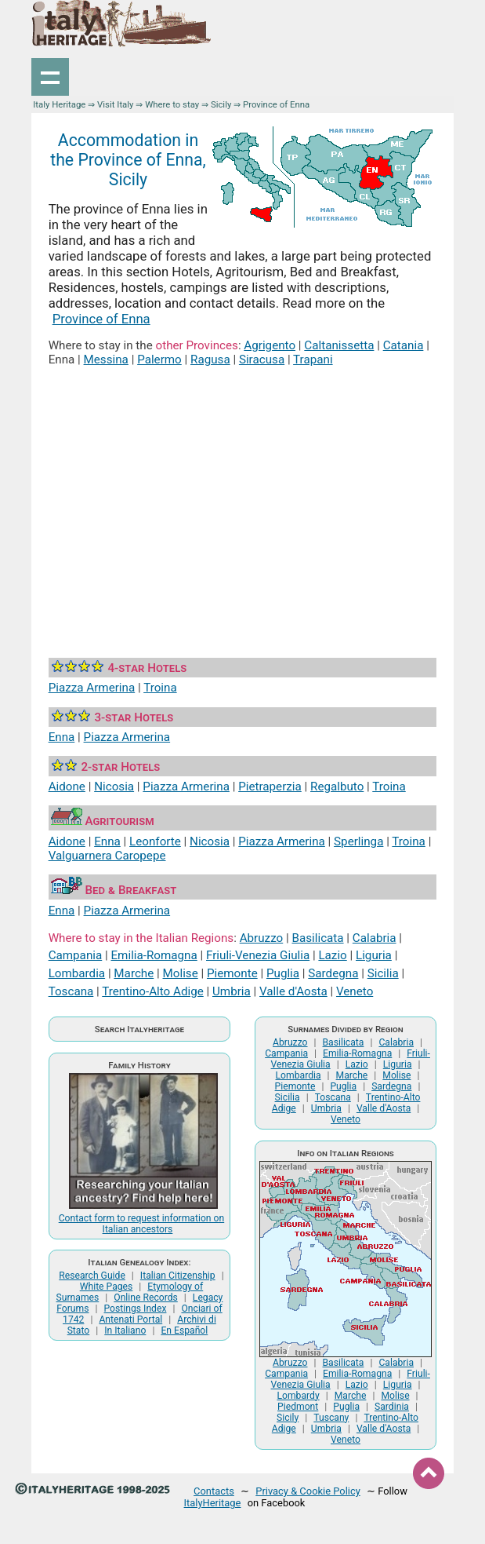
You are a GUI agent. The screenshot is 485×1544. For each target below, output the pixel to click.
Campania (76, 955)
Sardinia (392, 1406)
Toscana (71, 991)
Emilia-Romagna (153, 955)
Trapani (313, 359)
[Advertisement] (243, 494)
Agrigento (269, 345)
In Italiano (125, 1330)
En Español (184, 1330)
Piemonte (232, 973)
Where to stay (172, 104)
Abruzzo (262, 938)
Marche (134, 973)
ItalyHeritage (212, 1503)
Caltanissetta (339, 345)
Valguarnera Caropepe (107, 856)
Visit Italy (115, 104)
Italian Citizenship (177, 1275)
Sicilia (383, 973)
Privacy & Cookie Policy (307, 1491)
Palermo (159, 359)
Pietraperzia (270, 786)
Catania (403, 345)
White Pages (106, 1286)
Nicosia (114, 786)
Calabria (374, 938)
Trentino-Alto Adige (152, 991)
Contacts (214, 1491)
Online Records (146, 1297)
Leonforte (155, 841)
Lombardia (77, 973)
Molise (180, 973)
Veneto (354, 991)
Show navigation (50, 77)
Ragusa (210, 359)
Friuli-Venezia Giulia (257, 955)
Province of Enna (101, 319)
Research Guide (92, 1275)
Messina (106, 359)
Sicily (221, 104)
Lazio (332, 955)
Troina (160, 688)
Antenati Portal (130, 1319)
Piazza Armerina (92, 688)
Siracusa (261, 359)
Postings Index (135, 1308)
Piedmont (297, 1406)
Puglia (282, 973)
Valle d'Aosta (293, 991)
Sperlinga (358, 841)
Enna (62, 737)
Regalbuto (337, 786)
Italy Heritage (59, 104)
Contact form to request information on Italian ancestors (142, 1224)
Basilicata (317, 938)
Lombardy (298, 1395)
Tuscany (331, 1417)
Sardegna (333, 973)
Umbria (231, 991)
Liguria (374, 955)
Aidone (67, 786)
